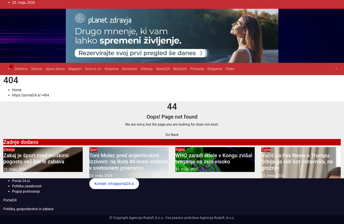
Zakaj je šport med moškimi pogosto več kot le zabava (36, 158)
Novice (36, 69)
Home (17, 90)
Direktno (21, 69)
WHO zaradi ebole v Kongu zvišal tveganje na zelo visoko (213, 158)
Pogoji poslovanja (26, 191)
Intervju (146, 69)
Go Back (171, 135)
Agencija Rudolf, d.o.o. (217, 218)
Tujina (180, 150)
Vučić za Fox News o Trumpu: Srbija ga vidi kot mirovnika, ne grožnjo (297, 161)
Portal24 (10, 200)
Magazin (75, 69)
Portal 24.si (21, 181)
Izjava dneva (55, 69)
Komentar (129, 69)
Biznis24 (180, 69)
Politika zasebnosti (27, 186)
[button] (8, 69)
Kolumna (111, 69)
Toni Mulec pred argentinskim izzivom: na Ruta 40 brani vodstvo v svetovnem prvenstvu (128, 161)
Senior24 (163, 69)
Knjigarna (214, 69)
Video (230, 69)
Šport (93, 150)
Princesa (197, 69)
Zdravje (9, 150)
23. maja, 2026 (14, 169)
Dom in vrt (93, 69)
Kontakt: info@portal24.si (114, 184)
